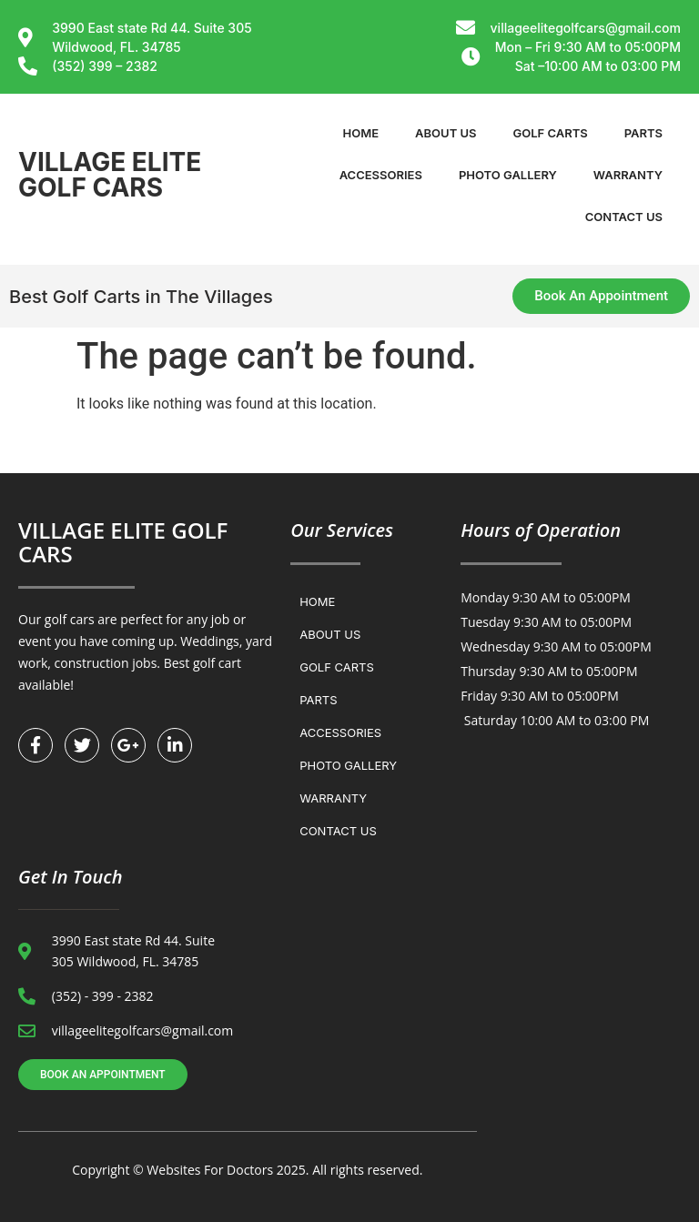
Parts (643, 133)
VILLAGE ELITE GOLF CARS (109, 174)
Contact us (624, 216)
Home (361, 133)
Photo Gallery (508, 174)
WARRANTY (628, 174)
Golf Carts (550, 133)
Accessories (380, 174)
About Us (445, 133)
